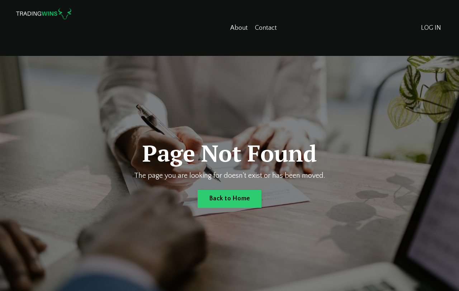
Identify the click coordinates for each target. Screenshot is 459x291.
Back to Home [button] (229, 198)
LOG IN (431, 28)
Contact (266, 28)
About (239, 28)
